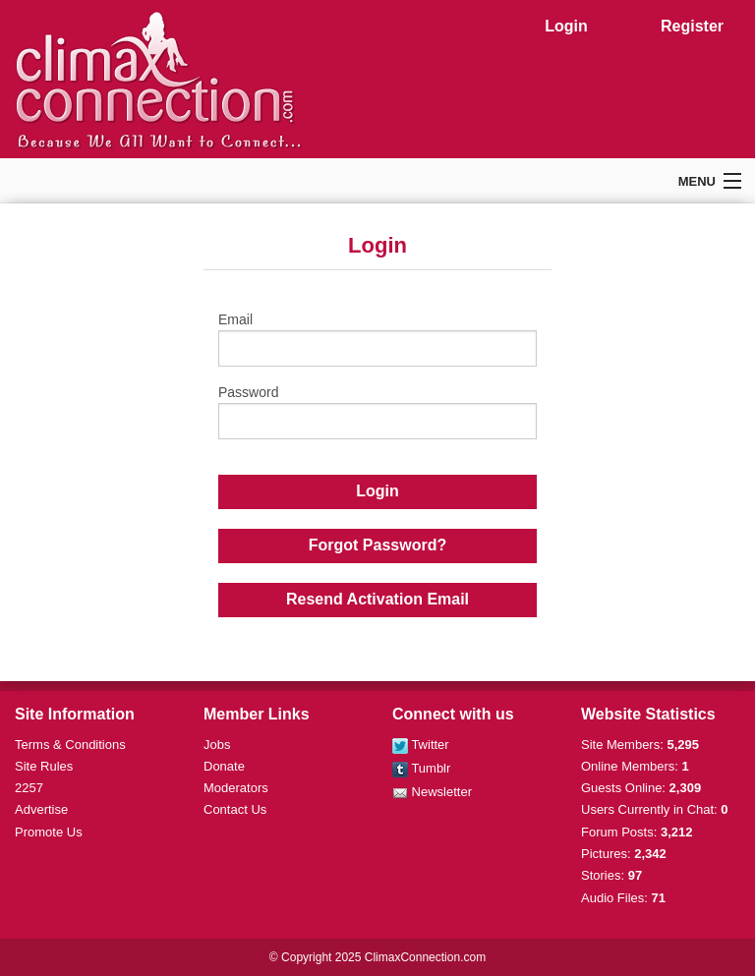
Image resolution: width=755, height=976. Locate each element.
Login (566, 26)
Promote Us (49, 832)
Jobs (216, 744)
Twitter (420, 744)
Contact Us (234, 809)
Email (377, 339)
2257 (29, 787)
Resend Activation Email (377, 599)
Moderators (235, 787)
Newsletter (432, 791)
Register (692, 26)
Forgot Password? (377, 545)
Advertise (41, 809)
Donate (224, 766)
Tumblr (421, 768)
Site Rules (44, 766)
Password (377, 411)
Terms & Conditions (70, 744)
